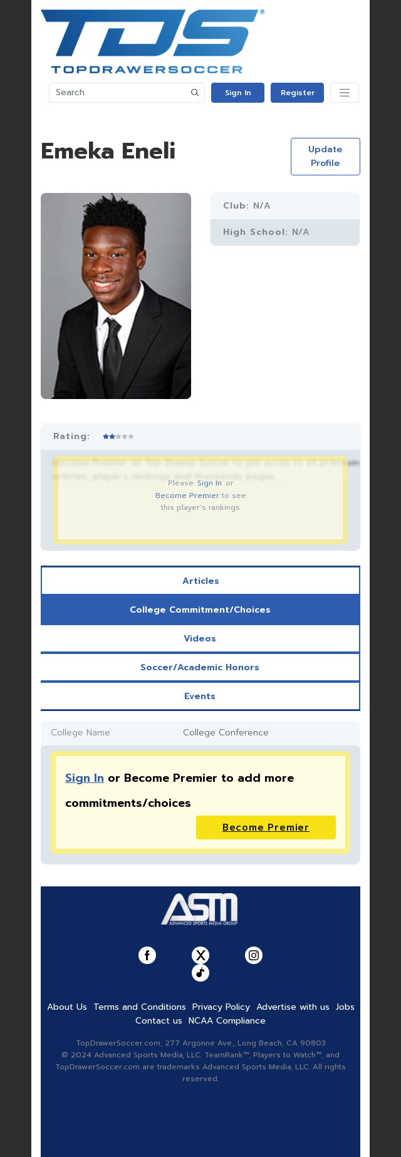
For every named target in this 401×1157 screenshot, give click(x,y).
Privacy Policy (221, 1007)
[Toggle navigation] (344, 93)
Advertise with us (293, 1007)
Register (298, 92)
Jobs (345, 1007)
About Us (67, 1007)
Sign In (238, 92)
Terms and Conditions (139, 1007)
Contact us (158, 1020)
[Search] (118, 93)
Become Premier (187, 495)
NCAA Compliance (227, 1020)
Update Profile (325, 156)
